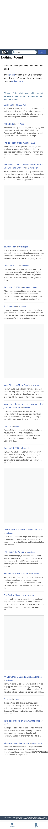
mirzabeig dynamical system (16, 743)
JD (32, 595)
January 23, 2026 (11, 448)
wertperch (35, 574)
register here (17, 81)
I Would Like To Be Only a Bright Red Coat (23, 530)
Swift (33, 143)
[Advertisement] (24, 25)
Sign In (42, 52)
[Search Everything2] (24, 52)
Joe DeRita (9, 124)
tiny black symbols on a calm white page (22, 721)
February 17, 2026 (12, 287)
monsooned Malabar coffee (16, 574)
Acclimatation (10, 306)
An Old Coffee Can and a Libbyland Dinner (23, 677)
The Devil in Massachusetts (16, 595)
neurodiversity (10, 247)
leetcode (7, 426)
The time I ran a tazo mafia (16, 143)
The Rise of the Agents (14, 552)
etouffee (26, 408)
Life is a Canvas (11, 266)
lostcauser (25, 266)
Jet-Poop (20, 124)
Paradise (8, 699)
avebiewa (22, 306)
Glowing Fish (21, 105)
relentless (18, 427)
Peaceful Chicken (30, 287)
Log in (12, 75)
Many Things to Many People (17, 385)
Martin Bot (8, 105)
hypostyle (26, 448)
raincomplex (37, 743)
